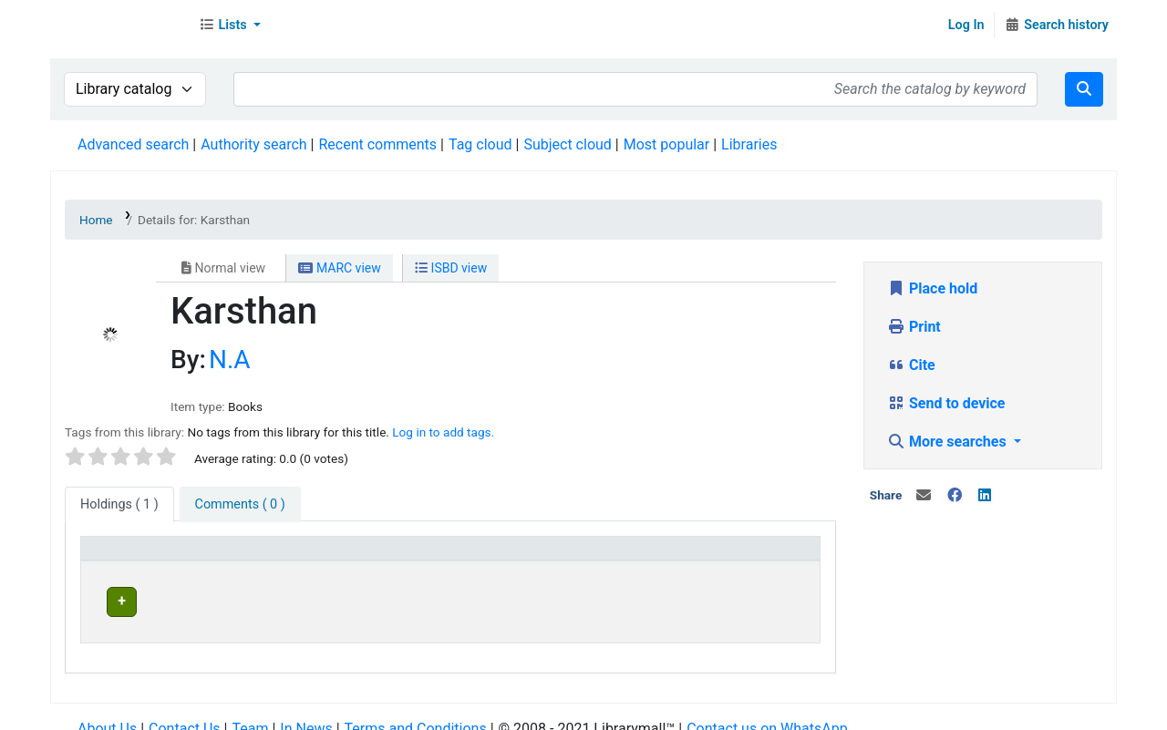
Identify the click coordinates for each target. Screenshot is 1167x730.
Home (96, 219)
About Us (107, 711)
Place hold (932, 288)
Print (914, 326)
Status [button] (712, 556)
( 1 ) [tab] (119, 504)
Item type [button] (120, 556)
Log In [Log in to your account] (966, 25)
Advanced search (133, 144)
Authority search (253, 144)
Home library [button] (524, 556)
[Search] (1084, 89)
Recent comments (377, 144)
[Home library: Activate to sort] (577, 557)
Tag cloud (480, 144)
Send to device (946, 403)
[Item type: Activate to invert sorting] (166, 557)
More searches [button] (948, 441)
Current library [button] (305, 556)
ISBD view (451, 268)
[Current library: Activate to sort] (362, 557)
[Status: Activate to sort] (750, 557)
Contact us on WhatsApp (767, 711)
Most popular (666, 144)
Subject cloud (567, 144)
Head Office (304, 599)
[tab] (240, 505)
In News (306, 711)
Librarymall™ (119, 25)
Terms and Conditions (416, 711)
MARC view (339, 268)
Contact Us (185, 711)
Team (250, 711)
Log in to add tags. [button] (443, 432)
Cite (911, 365)
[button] (229, 25)
